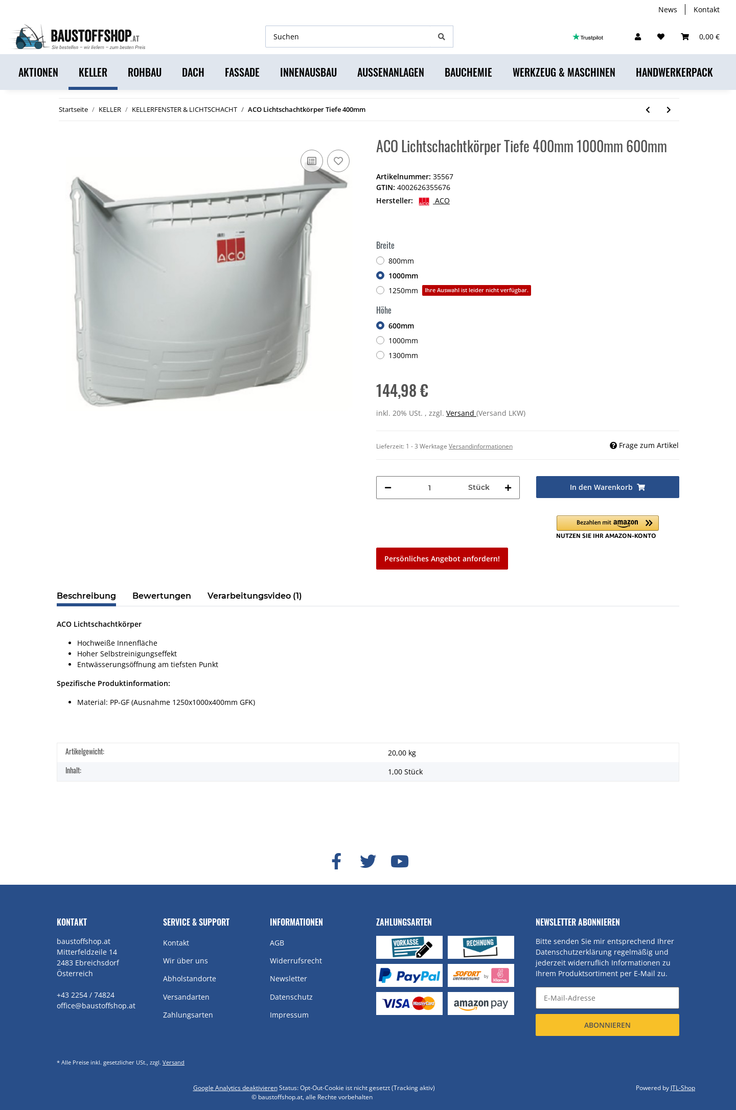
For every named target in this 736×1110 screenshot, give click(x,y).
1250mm (459, 290)
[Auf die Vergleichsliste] (312, 161)
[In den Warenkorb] (608, 487)
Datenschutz (291, 997)
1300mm (403, 355)
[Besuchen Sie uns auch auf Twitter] (368, 862)
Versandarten (186, 997)
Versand (461, 413)
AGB (277, 943)
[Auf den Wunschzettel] (338, 161)
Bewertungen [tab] (161, 596)
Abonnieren (607, 1025)
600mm (401, 325)
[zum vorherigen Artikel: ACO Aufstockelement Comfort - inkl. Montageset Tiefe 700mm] (647, 110)
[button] (638, 36)
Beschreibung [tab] (86, 596)
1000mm (403, 275)
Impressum (289, 1015)
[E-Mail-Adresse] (607, 998)
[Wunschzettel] (661, 36)
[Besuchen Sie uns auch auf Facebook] (336, 862)
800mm (401, 261)
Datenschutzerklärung (574, 952)
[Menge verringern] (388, 488)
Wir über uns (185, 960)
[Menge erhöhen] (508, 488)
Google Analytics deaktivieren (235, 1087)
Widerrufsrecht (296, 960)
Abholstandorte (189, 978)
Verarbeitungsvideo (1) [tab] (255, 596)
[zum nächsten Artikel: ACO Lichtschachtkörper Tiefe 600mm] (668, 110)
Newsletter (288, 978)
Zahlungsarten (188, 1015)
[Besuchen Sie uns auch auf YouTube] (400, 862)
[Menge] (430, 488)
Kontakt (707, 9)
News (667, 9)
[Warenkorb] (700, 36)
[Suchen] (348, 37)
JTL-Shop (683, 1087)
